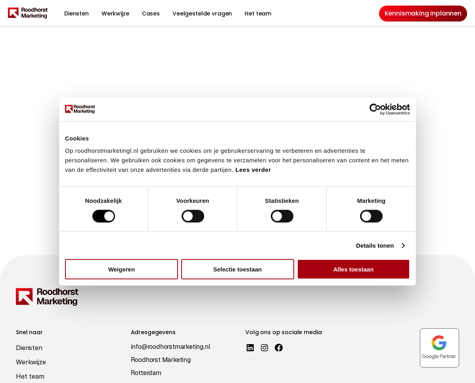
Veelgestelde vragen (202, 13)
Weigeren (121, 269)
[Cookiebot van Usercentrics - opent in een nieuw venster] (375, 109)
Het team (258, 13)
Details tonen (375, 245)
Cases (151, 13)
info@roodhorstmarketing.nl (171, 346)
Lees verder (253, 169)
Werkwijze (115, 13)
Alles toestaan (353, 269)
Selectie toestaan (237, 269)
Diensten (76, 13)
